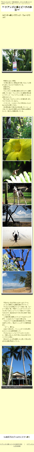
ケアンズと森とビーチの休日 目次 (11, 444)
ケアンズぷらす (6, 2)
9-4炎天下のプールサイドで (14, 437)
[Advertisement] (17, 30)
